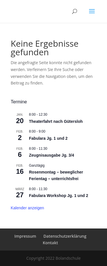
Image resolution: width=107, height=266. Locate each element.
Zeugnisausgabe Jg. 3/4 (51, 155)
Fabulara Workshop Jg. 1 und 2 (58, 195)
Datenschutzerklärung (64, 236)
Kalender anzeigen (27, 208)
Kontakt (50, 242)
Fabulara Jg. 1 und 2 (48, 138)
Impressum (25, 236)
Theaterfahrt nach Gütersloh (56, 121)
